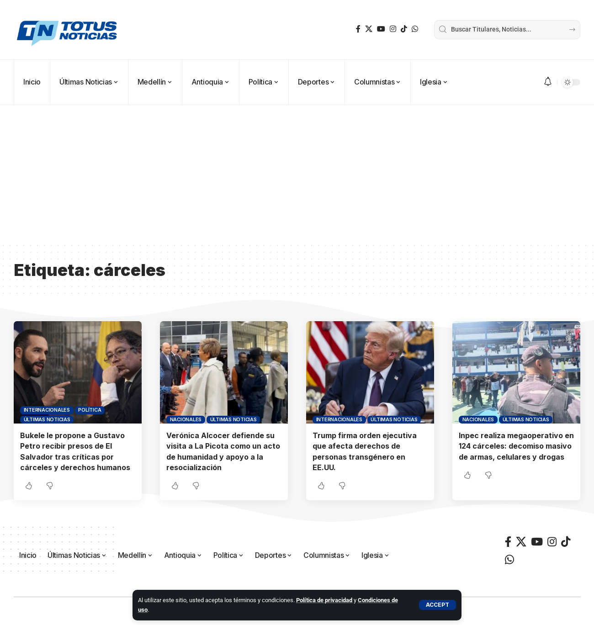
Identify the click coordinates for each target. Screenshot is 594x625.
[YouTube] (381, 29)
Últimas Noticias (47, 419)
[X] (369, 29)
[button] (437, 605)
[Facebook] (358, 29)
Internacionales (47, 410)
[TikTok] (403, 29)
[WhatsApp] (414, 29)
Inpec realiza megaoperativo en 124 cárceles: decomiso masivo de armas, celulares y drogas (516, 446)
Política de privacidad (324, 600)
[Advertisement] (297, 174)
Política (89, 410)
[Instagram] (392, 29)
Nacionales (186, 419)
